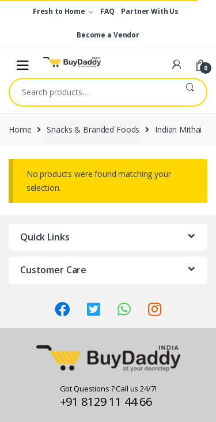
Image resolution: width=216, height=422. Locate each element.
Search (189, 92)
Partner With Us (150, 11)
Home (20, 129)
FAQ (107, 11)
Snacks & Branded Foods (93, 129)
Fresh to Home (59, 11)
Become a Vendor (108, 35)
